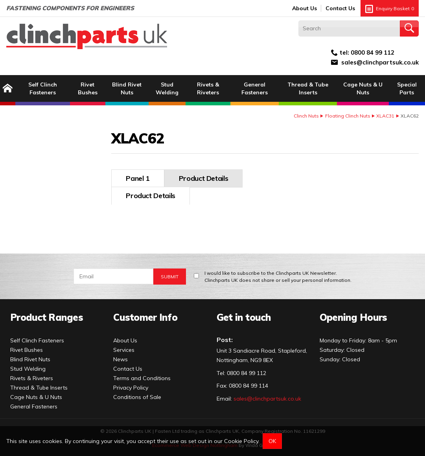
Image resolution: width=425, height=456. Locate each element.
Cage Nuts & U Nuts (363, 88)
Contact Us (340, 8)
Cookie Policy (241, 441)
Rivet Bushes (88, 88)
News (120, 356)
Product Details (150, 178)
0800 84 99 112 (372, 52)
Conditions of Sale (137, 393)
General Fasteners (254, 88)
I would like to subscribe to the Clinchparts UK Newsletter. (277, 274)
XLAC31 (385, 116)
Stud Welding (167, 88)
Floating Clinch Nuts (347, 116)
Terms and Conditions (142, 375)
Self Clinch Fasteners (42, 88)
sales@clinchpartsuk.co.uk (380, 62)
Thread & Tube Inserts (307, 88)
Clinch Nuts (306, 116)
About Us (304, 8)
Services (123, 346)
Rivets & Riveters (208, 88)
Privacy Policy (130, 384)
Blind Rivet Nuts (127, 88)
